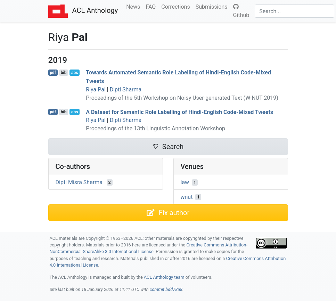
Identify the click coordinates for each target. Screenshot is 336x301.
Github (241, 11)
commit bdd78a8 (166, 289)
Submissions (213, 6)
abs (74, 72)
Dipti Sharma (126, 89)
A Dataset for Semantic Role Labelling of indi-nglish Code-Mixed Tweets (179, 111)
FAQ (152, 6)
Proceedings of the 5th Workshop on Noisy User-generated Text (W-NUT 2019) (182, 98)
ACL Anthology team (164, 277)
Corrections (176, 6)
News (134, 6)
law (185, 182)
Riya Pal (95, 89)
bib (64, 72)
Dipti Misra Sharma (79, 182)
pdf (53, 72)
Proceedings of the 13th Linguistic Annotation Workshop (155, 128)
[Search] (294, 11)
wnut (187, 197)
